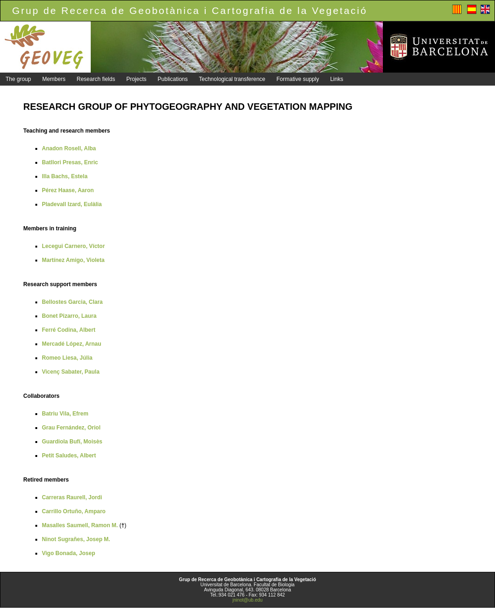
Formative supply (297, 79)
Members (54, 79)
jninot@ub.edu (248, 600)
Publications (173, 79)
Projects (136, 79)
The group (18, 79)
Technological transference (232, 79)
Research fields (96, 79)
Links (336, 79)
